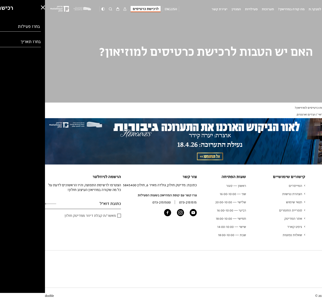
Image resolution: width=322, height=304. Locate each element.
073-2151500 (116, 202)
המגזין (191, 9)
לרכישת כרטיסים (101, 8)
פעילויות (206, 9)
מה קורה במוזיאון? (246, 9)
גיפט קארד (249, 226)
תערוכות (223, 9)
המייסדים (250, 185)
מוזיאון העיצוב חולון (303, 9)
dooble (4, 295)
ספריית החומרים (245, 210)
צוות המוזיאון (309, 218)
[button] (6, 289)
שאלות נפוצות (247, 235)
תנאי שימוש (249, 202)
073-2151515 (143, 202)
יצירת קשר (174, 9)
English (126, 9)
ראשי (318, 108)
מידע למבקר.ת (274, 9)
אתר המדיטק (248, 218)
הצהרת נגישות (247, 194)
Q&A (309, 108)
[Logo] (38, 9)
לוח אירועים (310, 202)
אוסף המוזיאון (309, 210)
